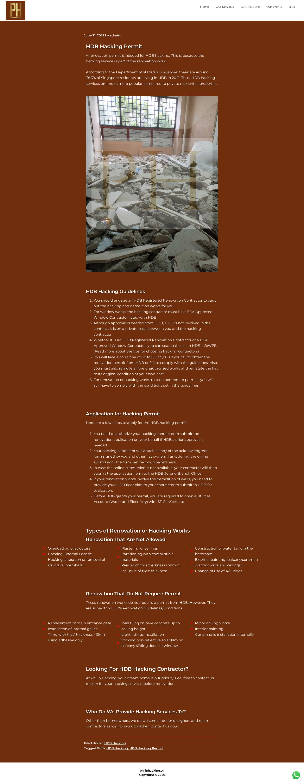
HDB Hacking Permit (146, 748)
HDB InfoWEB (204, 346)
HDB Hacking (115, 743)
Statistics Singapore (160, 72)
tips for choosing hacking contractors (165, 351)
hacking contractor (150, 312)
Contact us (159, 726)
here (172, 462)
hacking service (99, 61)
